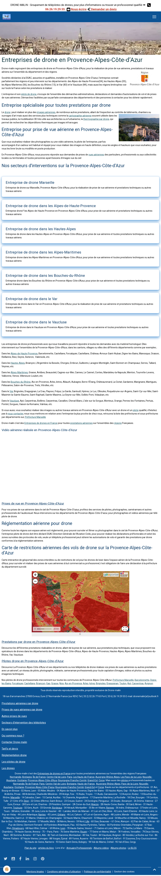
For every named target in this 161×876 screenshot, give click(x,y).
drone (8, 112)
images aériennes (46, 112)
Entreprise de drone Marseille (30, 182)
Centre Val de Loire (56, 777)
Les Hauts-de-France (83, 777)
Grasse (54, 683)
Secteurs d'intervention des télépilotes (24, 722)
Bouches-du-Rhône (21, 382)
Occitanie (22, 780)
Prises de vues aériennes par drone (22, 709)
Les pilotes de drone (13, 761)
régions (118, 423)
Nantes (42, 814)
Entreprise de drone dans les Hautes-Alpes (41, 229)
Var (11, 391)
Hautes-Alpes (18, 363)
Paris (69, 777)
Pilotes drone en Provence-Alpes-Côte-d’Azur (33, 661)
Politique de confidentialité (97, 871)
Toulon (122, 683)
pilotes (124, 780)
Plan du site (30, 848)
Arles (85, 683)
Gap (48, 683)
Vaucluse (14, 400)
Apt (129, 683)
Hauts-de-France (86, 783)
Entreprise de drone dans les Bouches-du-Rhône (45, 275)
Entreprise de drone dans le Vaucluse (36, 322)
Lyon (62, 828)
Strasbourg (18, 828)
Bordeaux (57, 807)
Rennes (110, 807)
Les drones (8, 768)
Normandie (15, 777)
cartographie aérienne (80, 115)
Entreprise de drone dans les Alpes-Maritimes (43, 252)
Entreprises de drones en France (40, 423)
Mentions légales (35, 871)
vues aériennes (96, 154)
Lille (87, 821)
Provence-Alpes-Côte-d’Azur (42, 780)
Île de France (39, 777)
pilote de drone (28, 94)
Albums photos (118, 848)
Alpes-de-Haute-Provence (24, 353)
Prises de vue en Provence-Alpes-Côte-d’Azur (33, 503)
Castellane (29, 683)
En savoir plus (10, 729)
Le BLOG (132, 848)
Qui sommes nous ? (13, 735)
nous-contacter (15, 413)
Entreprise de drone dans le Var (31, 299)
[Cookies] (7, 869)
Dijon (26, 801)
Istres (92, 683)
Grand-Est (92, 780)
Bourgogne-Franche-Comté (72, 780)
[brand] (7, 17)
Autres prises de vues (14, 716)
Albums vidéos (101, 848)
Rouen (83, 831)
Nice (61, 683)
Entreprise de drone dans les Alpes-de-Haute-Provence (51, 206)
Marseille (15, 797)
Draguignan (112, 683)
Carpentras (138, 683)
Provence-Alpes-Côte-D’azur (39, 787)
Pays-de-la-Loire (129, 783)
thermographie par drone (96, 119)
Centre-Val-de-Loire (56, 783)
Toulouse (17, 807)
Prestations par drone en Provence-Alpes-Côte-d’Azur (38, 642)
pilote (136, 410)
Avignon (149, 683)
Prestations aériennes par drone (20, 703)
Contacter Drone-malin (14, 742)
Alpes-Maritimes (19, 372)
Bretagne (27, 777)
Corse (102, 780)
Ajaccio (95, 804)
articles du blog (46, 848)
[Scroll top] (154, 869)
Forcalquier (17, 683)
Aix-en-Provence (73, 683)
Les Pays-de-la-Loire (131, 777)
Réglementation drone (14, 755)
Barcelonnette (142, 680)
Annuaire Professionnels (79, 848)
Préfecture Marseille (35, 417)
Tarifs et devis (10, 748)
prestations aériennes (81, 423)
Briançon (40, 683)
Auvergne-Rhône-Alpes (107, 777)
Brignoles (101, 683)
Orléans (61, 814)
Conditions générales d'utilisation (64, 871)
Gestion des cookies (124, 871)
